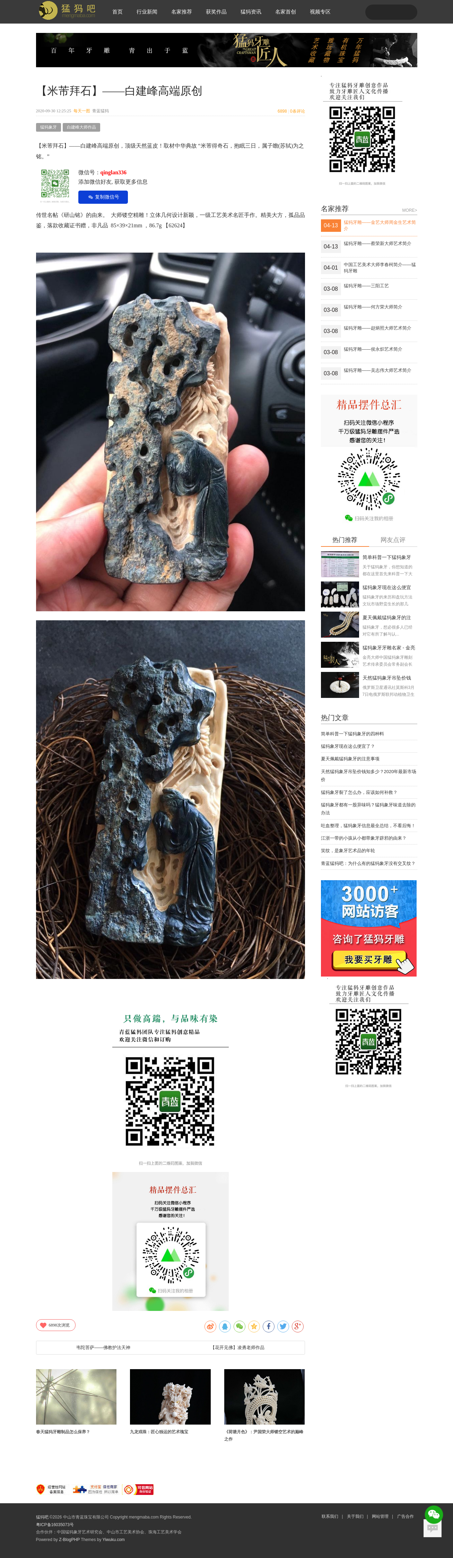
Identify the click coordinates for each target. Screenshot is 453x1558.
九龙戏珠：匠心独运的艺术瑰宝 (159, 1431)
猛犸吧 (42, 1517)
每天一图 (81, 110)
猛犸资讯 (251, 12)
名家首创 (285, 12)
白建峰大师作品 (81, 127)
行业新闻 (147, 12)
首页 (117, 12)
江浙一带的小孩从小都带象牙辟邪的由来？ (364, 838)
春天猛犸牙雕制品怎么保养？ (63, 1431)
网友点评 (393, 540)
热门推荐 (344, 540)
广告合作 (405, 1516)
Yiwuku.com (114, 1539)
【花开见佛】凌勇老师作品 (237, 1347)
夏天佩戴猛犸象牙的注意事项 (350, 758)
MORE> (409, 210)
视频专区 (320, 12)
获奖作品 (216, 12)
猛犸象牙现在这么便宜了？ (348, 746)
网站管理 (380, 1516)
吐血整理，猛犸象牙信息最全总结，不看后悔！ (368, 825)
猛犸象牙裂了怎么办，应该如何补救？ (359, 792)
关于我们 (355, 1516)
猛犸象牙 (48, 127)
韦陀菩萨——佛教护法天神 (103, 1347)
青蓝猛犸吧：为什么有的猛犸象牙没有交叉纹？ (368, 863)
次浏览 (54, 1325)
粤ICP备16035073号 (55, 1524)
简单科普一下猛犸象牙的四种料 (352, 733)
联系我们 (330, 1516)
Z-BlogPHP (69, 1539)
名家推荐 (181, 12)
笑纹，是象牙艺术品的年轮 (348, 850)
